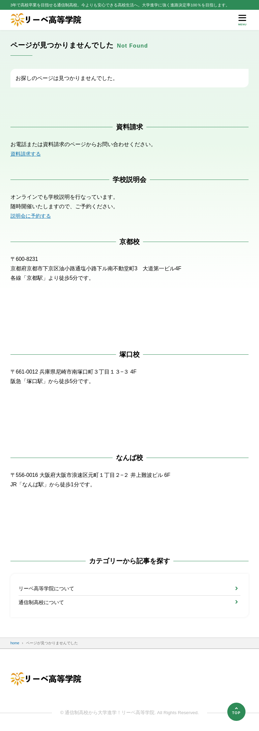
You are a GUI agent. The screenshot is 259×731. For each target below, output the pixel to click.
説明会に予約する (32, 216)
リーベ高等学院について (48, 588)
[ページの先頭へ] (236, 712)
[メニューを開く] (242, 19)
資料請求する (26, 154)
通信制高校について (43, 602)
